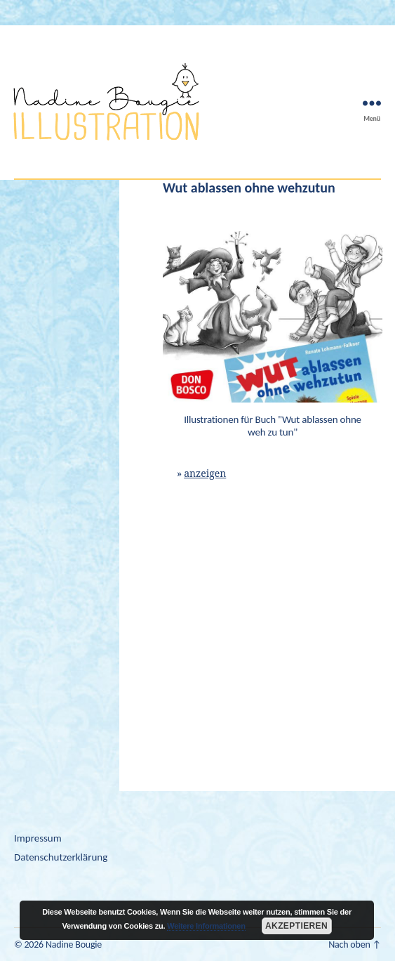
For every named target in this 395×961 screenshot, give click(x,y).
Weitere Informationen (206, 926)
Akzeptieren (296, 926)
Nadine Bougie (74, 944)
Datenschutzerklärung (60, 857)
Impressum (38, 838)
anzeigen (205, 474)
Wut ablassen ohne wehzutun (249, 187)
